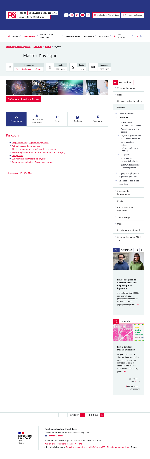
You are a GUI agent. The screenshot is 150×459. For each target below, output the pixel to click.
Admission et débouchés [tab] (37, 119)
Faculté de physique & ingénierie (18, 46)
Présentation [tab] (16, 119)
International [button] (74, 35)
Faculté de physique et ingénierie (28, 69)
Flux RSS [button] (93, 414)
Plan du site (50, 443)
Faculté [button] (17, 35)
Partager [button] (74, 414)
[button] (115, 36)
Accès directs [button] (125, 36)
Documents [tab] (98, 118)
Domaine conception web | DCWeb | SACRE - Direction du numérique (97, 447)
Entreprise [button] (105, 35)
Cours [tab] (57, 118)
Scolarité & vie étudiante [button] (52, 36)
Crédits (78, 443)
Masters (48, 46)
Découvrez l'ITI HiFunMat (20, 173)
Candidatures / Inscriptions (106, 15)
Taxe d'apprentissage (132, 15)
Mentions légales (65, 443)
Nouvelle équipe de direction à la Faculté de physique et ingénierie (127, 284)
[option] (128, 283)
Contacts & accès (55, 435)
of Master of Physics (23, 99)
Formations (38, 46)
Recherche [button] (90, 35)
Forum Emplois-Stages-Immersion (126, 348)
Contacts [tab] (78, 119)
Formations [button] (31, 35)
